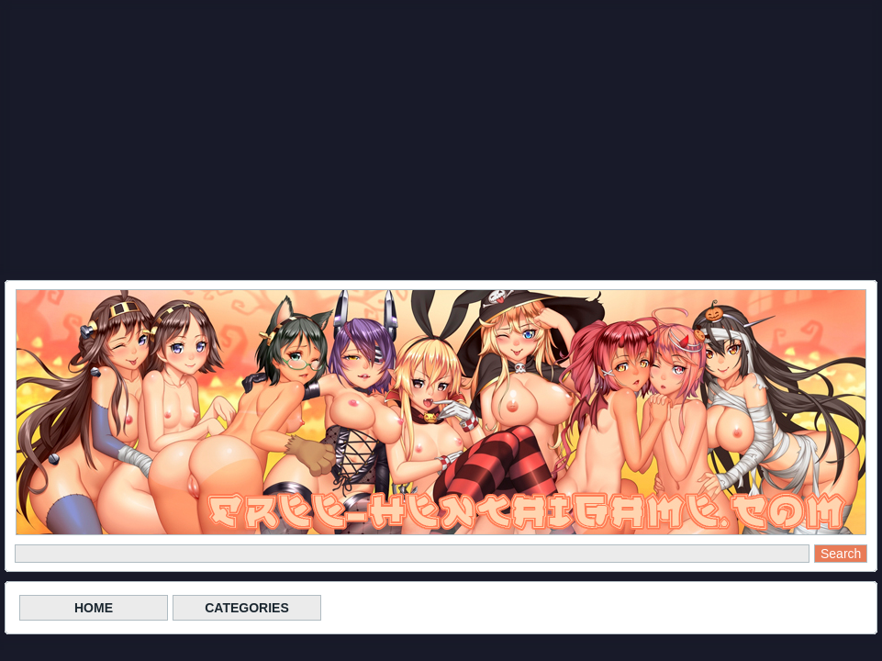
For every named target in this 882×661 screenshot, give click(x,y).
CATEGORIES (247, 607)
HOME (93, 607)
